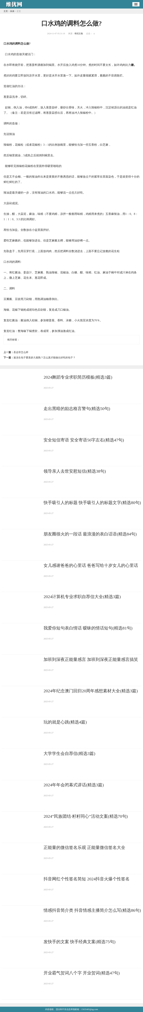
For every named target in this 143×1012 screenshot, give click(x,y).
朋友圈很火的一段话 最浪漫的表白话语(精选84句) (90, 534)
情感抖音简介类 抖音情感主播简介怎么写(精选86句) (92, 910)
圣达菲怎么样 (20, 352)
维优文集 (79, 33)
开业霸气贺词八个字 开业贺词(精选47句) (82, 973)
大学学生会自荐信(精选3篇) (69, 753)
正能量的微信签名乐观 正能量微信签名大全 (84, 847)
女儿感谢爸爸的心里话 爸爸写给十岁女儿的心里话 (91, 565)
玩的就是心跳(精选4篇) (65, 722)
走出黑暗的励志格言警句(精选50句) (77, 408)
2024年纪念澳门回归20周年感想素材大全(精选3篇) (91, 691)
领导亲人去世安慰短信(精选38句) (75, 471)
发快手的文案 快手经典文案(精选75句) (79, 941)
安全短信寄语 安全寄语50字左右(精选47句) (84, 440)
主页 (6, 11)
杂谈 (12, 11)
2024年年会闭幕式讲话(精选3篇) (74, 785)
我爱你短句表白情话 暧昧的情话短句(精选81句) (88, 628)
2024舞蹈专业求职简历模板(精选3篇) (78, 377)
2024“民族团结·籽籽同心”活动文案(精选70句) (86, 816)
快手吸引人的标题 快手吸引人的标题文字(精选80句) (92, 502)
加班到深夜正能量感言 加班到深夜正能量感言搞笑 (91, 659)
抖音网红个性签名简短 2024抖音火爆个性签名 (87, 879)
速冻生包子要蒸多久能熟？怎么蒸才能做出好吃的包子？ (44, 357)
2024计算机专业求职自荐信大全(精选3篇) (82, 596)
